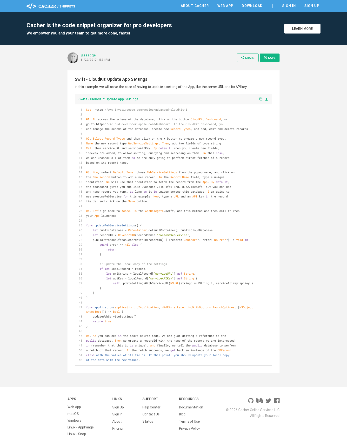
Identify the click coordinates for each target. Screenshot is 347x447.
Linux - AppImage (80, 427)
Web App (225, 6)
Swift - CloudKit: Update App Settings (108, 99)
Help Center (151, 407)
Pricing (117, 427)
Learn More (302, 29)
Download (252, 6)
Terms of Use (189, 420)
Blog (182, 414)
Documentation (191, 407)
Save (269, 58)
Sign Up (311, 6)
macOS (73, 414)
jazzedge (88, 55)
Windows (74, 420)
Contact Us (151, 414)
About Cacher (195, 6)
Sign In (289, 6)
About (117, 420)
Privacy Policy (189, 427)
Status (147, 420)
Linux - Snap (76, 434)
